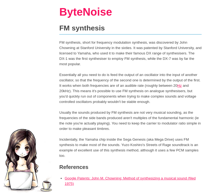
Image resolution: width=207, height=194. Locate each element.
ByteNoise (85, 12)
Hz (179, 86)
